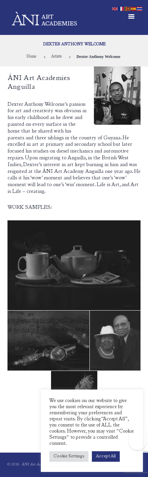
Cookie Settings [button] (68, 456)
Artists (56, 57)
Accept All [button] (106, 456)
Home (31, 57)
